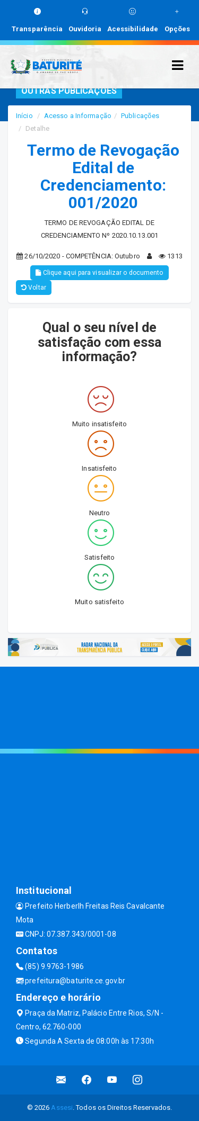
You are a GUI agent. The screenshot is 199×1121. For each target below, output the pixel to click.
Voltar (33, 287)
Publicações (140, 116)
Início (24, 116)
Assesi (62, 1107)
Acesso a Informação (77, 116)
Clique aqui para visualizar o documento (99, 272)
